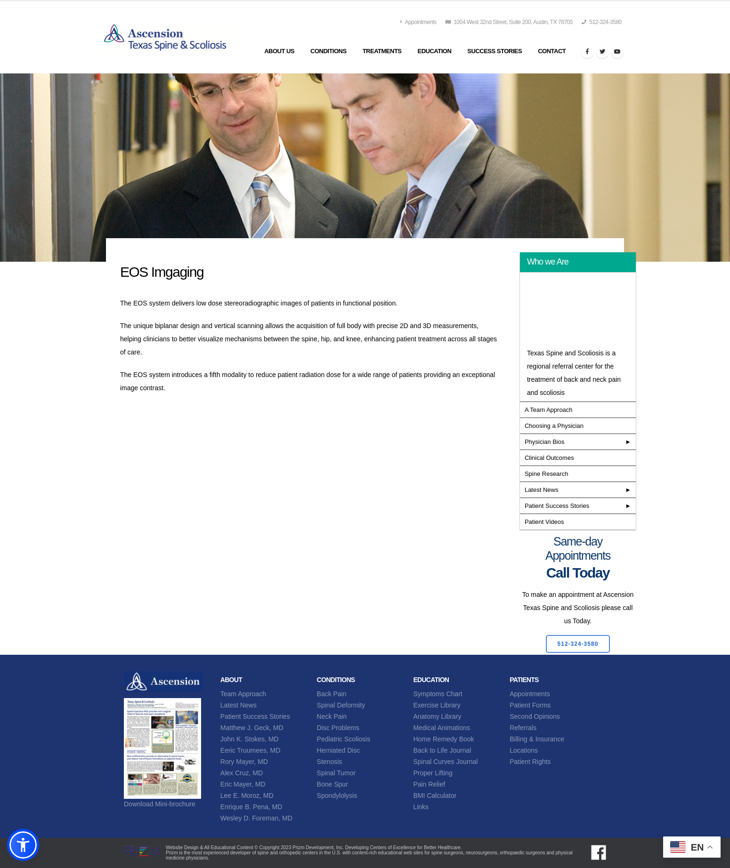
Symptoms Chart (437, 694)
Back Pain (332, 694)
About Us (279, 51)
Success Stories (494, 51)
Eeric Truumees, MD (250, 750)
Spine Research (546, 473)
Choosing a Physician (554, 425)
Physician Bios (545, 441)
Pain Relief (429, 784)
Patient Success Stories (557, 505)
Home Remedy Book (443, 739)
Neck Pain (332, 716)
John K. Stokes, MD (249, 739)
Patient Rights (530, 761)
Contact (552, 51)
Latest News (542, 489)
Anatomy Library (437, 716)
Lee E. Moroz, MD (247, 795)
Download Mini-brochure (159, 804)
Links (421, 807)
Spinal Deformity (341, 705)
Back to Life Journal (442, 750)
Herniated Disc (338, 750)
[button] (23, 845)
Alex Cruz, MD (241, 773)
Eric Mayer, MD (243, 784)
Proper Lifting (432, 773)
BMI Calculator (434, 795)
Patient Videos (544, 521)
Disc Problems (338, 727)
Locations (524, 750)
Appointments (418, 22)
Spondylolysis (337, 795)
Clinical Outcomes (549, 457)
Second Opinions (535, 716)
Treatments (382, 51)
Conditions (328, 51)
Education (435, 51)
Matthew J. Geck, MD (252, 727)
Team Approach (243, 694)
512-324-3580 (602, 22)
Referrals (523, 727)
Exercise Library (436, 705)
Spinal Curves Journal (445, 761)
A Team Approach (549, 409)
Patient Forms (530, 705)
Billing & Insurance (537, 739)
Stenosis (329, 761)
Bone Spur (332, 784)
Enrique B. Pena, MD (251, 807)
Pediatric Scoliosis (344, 739)
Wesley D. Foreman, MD (256, 818)
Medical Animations (441, 727)
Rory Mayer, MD (244, 761)
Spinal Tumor (336, 773)
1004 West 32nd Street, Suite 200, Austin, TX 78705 (509, 22)
